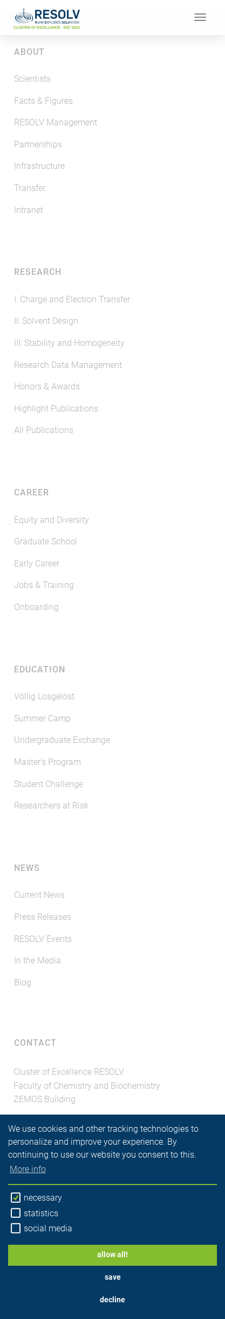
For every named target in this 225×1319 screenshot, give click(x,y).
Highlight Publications (56, 408)
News (27, 868)
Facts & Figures (43, 101)
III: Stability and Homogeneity (69, 343)
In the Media (37, 960)
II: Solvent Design (46, 321)
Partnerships (38, 144)
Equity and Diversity (51, 520)
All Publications (43, 430)
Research (38, 272)
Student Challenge (48, 784)
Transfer (29, 188)
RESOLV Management (55, 122)
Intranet (28, 210)
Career (31, 492)
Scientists (32, 79)
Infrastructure (39, 166)
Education (39, 669)
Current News (39, 895)
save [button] (113, 1277)
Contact (35, 1043)
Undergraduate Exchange (62, 740)
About (29, 52)
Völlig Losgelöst (44, 696)
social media (41, 1228)
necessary (36, 1198)
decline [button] (112, 1299)
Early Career (36, 563)
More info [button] (28, 1169)
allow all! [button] (112, 1254)
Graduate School (45, 541)
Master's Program (47, 762)
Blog (22, 982)
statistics (34, 1213)
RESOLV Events (43, 939)
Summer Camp (42, 718)
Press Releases (42, 917)
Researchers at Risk (51, 805)
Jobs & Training (44, 585)
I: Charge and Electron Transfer (72, 299)
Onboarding (36, 607)
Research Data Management (68, 365)
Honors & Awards (47, 386)
